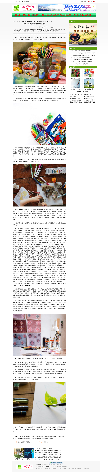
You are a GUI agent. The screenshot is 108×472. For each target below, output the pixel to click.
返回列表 (45, 442)
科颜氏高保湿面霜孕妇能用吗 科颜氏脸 (50, 450)
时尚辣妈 (81, 15)
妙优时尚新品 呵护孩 (89, 96)
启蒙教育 (56, 15)
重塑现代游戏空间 (88, 78)
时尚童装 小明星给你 (75, 100)
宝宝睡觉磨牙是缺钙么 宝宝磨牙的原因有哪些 (81, 50)
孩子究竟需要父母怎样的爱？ (48, 448)
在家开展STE (29, 459)
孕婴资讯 (17, 15)
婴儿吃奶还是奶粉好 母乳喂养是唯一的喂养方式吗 (82, 61)
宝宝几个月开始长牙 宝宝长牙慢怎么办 (79, 64)
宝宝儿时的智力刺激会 (76, 102)
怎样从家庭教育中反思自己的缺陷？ (42, 21)
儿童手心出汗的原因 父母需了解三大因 (50, 457)
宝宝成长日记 (18, 1)
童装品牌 (68, 15)
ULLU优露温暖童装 (75, 98)
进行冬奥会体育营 (75, 89)
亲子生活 (88, 15)
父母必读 (24, 15)
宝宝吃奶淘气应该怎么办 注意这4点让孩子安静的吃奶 (83, 55)
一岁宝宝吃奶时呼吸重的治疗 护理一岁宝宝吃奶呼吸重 (83, 53)
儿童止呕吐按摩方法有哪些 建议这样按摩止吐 (81, 57)
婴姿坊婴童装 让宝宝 (89, 94)
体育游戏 (75, 15)
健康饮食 (43, 15)
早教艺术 (62, 15)
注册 (94, 1)
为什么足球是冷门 (88, 89)
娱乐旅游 (49, 15)
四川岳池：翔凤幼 (75, 78)
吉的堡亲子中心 (19, 459)
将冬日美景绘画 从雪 (89, 98)
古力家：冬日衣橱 (82, 92)
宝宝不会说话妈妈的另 (89, 102)
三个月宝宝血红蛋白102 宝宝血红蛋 (49, 459)
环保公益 (30, 15)
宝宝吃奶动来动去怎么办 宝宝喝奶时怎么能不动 (81, 59)
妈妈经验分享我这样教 (89, 100)
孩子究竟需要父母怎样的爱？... (26, 442)
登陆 (89, 1)
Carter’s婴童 (73, 96)
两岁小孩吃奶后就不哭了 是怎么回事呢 (50, 452)
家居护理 (36, 15)
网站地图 (83, 1)
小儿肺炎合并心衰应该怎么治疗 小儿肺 (50, 455)
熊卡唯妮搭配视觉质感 (76, 94)
